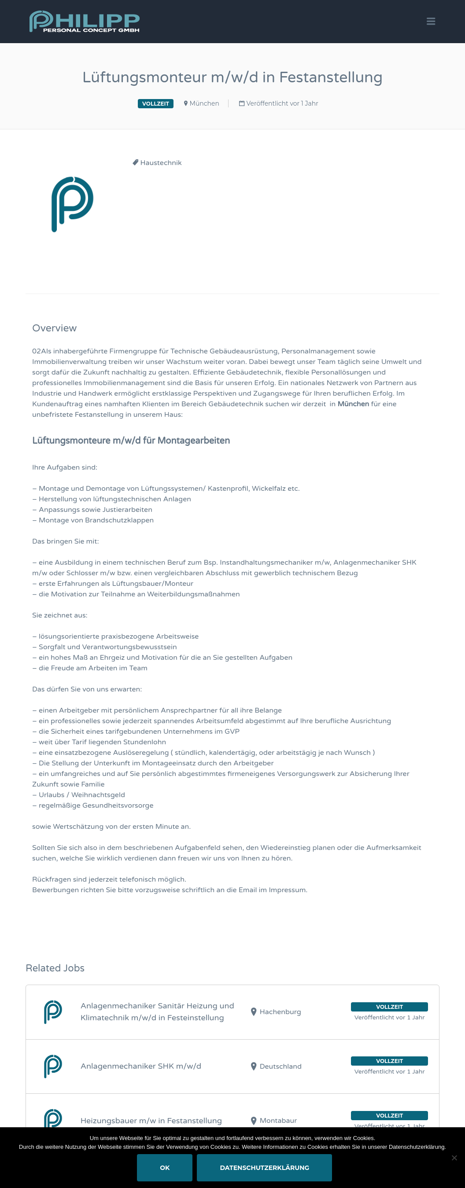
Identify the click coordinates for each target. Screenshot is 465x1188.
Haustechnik (161, 162)
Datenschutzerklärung (265, 1168)
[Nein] (454, 1157)
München (204, 103)
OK (165, 1168)
